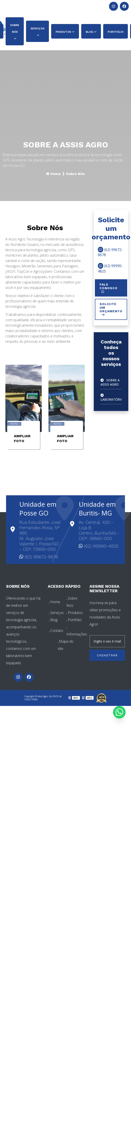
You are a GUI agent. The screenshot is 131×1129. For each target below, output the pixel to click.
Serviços (37, 28)
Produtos (63, 31)
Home (55, 174)
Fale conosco (109, 288)
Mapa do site (66, 645)
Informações (74, 632)
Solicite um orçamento (111, 309)
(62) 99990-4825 (41, 6)
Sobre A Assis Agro (108, 382)
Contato (56, 630)
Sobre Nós (14, 28)
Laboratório (110, 396)
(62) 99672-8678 (14, 6)
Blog (89, 31)
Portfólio (115, 31)
